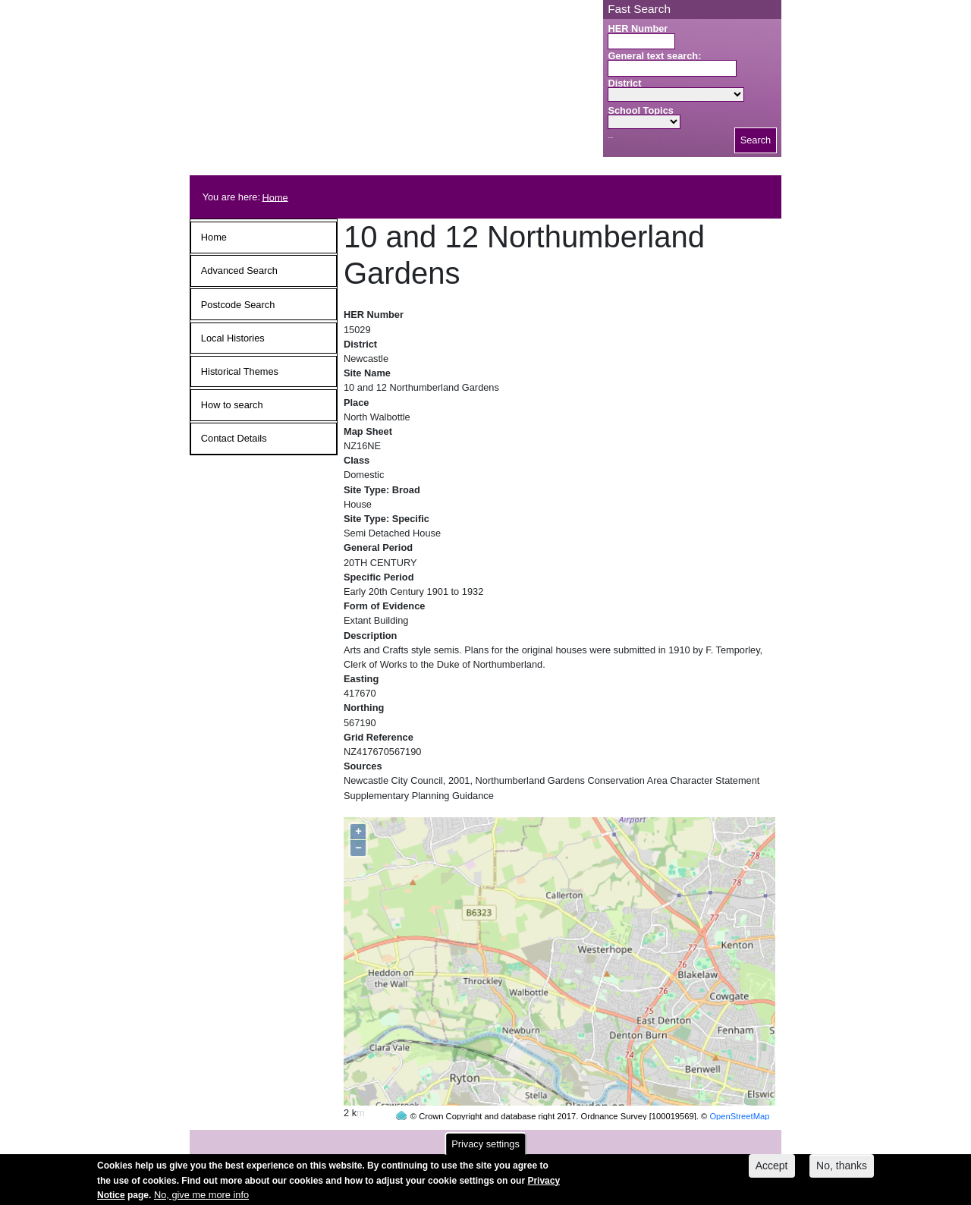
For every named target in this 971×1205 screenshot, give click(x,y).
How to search (232, 405)
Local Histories (233, 338)
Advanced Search (239, 270)
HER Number (638, 28)
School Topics (641, 110)
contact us (585, 1138)
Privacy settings (485, 1148)
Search (755, 140)
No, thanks (841, 1170)
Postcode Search (238, 304)
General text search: (654, 55)
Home (275, 197)
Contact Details (234, 438)
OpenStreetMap (739, 1087)
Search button (610, 137)
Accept (772, 1170)
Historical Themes (239, 371)
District (624, 83)
